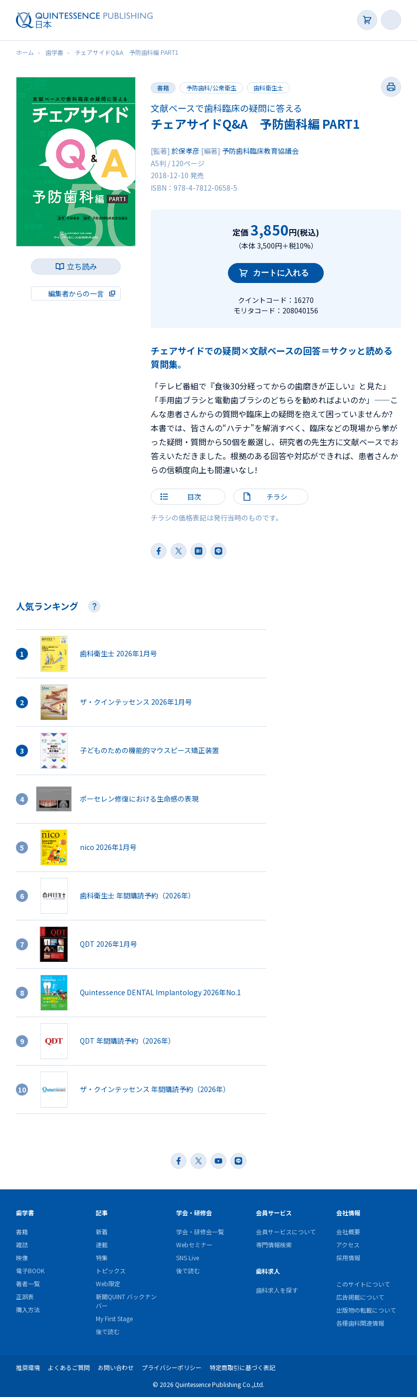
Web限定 (108, 1283)
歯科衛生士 (268, 87)
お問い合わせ (116, 1367)
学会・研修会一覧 (200, 1231)
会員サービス (274, 1212)
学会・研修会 (194, 1212)
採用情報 (348, 1257)
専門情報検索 (274, 1244)
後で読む (108, 1331)
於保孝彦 (186, 151)
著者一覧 (28, 1283)
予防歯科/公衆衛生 (211, 87)
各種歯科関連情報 (360, 1323)
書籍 (22, 1231)
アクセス (348, 1244)
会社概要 (348, 1231)
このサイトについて (363, 1284)
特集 (102, 1257)
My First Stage (114, 1318)
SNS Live (187, 1257)
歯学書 (25, 1212)
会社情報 (348, 1212)
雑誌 (22, 1244)
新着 (102, 1231)
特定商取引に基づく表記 (242, 1367)
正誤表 (25, 1296)
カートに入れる (281, 273)
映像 (22, 1257)
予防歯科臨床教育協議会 (260, 151)
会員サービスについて (286, 1231)
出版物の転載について (366, 1310)
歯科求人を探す (277, 1290)
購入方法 (28, 1309)
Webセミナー (194, 1244)
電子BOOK (30, 1270)
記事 (102, 1212)
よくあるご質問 (69, 1367)
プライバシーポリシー (172, 1367)
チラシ (276, 497)
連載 (102, 1244)
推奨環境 (28, 1367)
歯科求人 (268, 1271)
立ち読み (82, 266)
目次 (194, 497)
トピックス (111, 1270)
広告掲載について (360, 1297)
